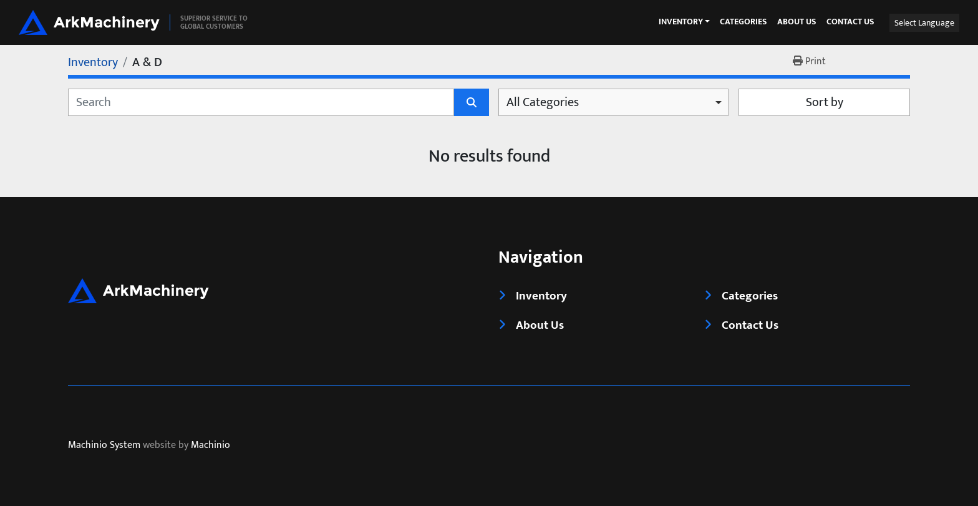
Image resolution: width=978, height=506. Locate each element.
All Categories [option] (542, 102)
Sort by (824, 102)
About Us (796, 22)
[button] (684, 22)
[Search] (261, 102)
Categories (743, 22)
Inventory (681, 22)
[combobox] (613, 102)
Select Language (924, 23)
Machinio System (104, 446)
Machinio (210, 446)
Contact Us (850, 22)
